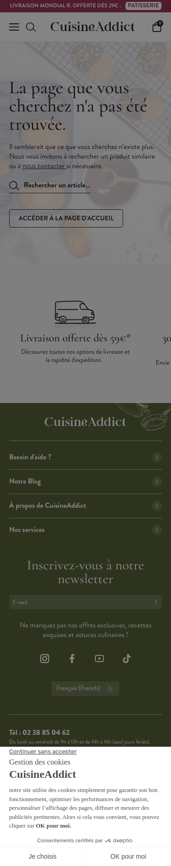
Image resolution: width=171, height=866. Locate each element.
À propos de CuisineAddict (85, 505)
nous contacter (44, 166)
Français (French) (85, 689)
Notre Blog (85, 481)
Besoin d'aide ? (85, 457)
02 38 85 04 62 (45, 733)
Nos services (85, 530)
